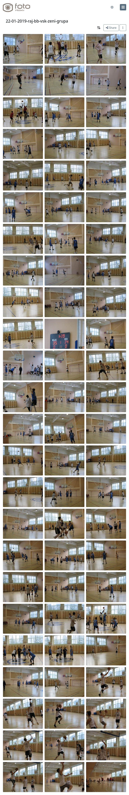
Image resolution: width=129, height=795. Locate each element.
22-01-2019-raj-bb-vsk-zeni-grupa (37, 21)
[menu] (123, 7)
